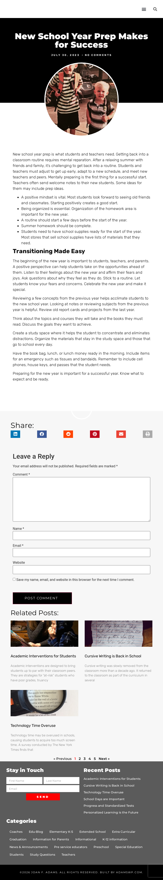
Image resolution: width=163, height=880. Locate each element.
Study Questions (42, 854)
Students (17, 854)
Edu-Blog (36, 832)
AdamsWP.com (129, 872)
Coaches (16, 832)
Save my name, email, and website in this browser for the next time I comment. (75, 580)
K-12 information (115, 839)
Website (19, 562)
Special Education (129, 847)
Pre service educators (70, 847)
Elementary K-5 (61, 832)
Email (18, 545)
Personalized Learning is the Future (111, 812)
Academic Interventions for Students (43, 656)
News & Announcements (29, 847)
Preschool (101, 847)
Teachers (68, 854)
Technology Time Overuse (33, 725)
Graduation (18, 839)
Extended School (92, 832)
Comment (21, 474)
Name (18, 528)
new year (58, 261)
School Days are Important (104, 799)
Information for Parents (51, 839)
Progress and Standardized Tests (109, 806)
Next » (104, 759)
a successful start (130, 177)
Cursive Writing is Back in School (113, 656)
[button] (144, 9)
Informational (85, 839)
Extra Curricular (123, 832)
